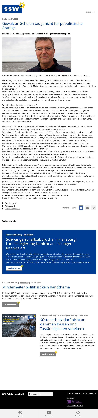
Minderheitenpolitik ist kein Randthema (36, 287)
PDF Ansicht (8, 206)
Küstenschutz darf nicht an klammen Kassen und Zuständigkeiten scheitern (62, 324)
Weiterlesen (15, 268)
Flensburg (25, 283)
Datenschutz (79, 393)
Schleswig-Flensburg (67, 315)
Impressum (91, 393)
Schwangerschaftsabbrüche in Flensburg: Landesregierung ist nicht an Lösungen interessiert (41, 243)
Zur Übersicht (9, 203)
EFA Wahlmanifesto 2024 (75, 406)
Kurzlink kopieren (11, 208)
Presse (70, 393)
